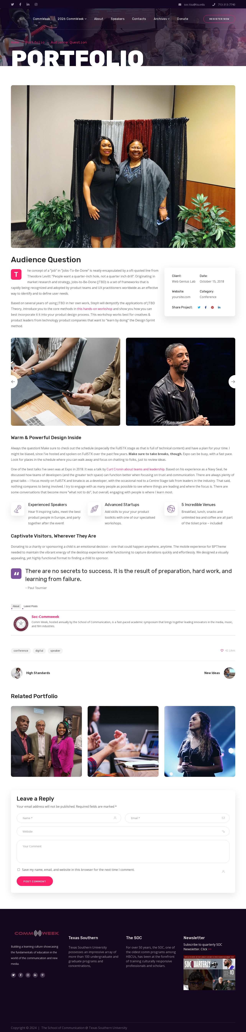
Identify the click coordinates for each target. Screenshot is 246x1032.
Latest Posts (31, 606)
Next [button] (235, 381)
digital (39, 650)
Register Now (219, 19)
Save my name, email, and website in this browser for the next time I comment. (78, 870)
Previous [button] (11, 381)
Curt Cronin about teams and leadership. (136, 469)
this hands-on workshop (94, 309)
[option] (65, 382)
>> (209, 949)
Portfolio (35, 42)
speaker (55, 650)
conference (21, 650)
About (16, 606)
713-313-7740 (223, 4)
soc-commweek (45, 616)
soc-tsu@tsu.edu (192, 4)
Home (15, 42)
